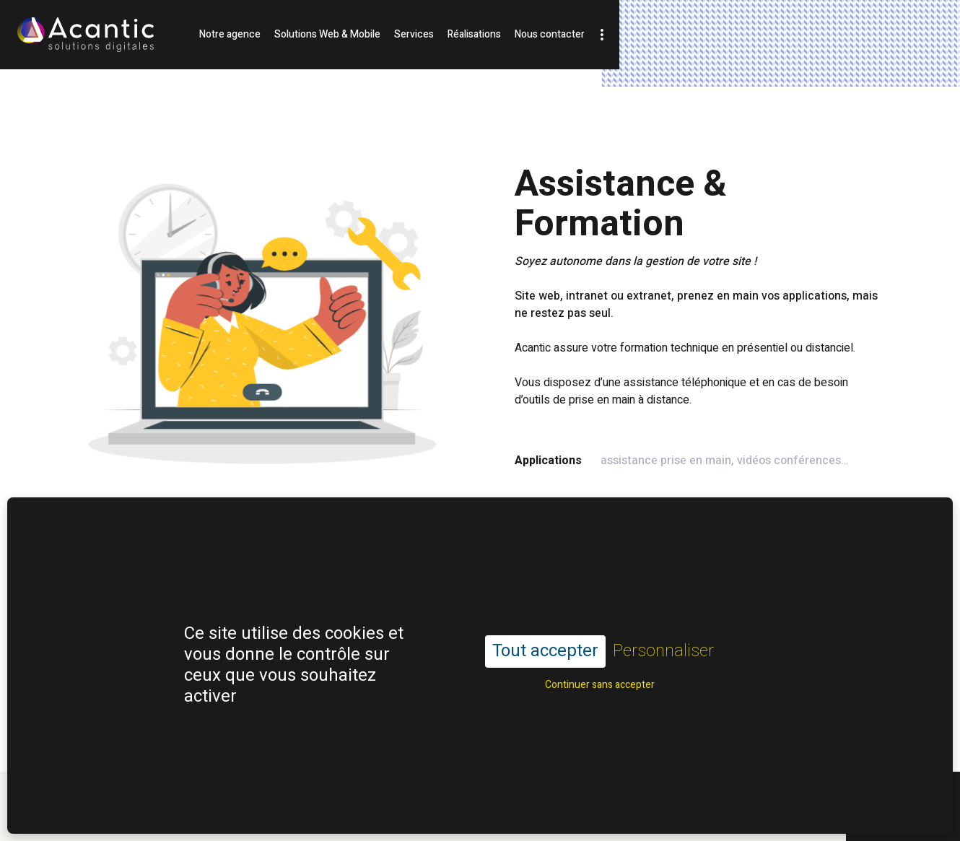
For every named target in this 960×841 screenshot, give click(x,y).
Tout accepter (545, 619)
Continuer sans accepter (600, 652)
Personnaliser (663, 619)
